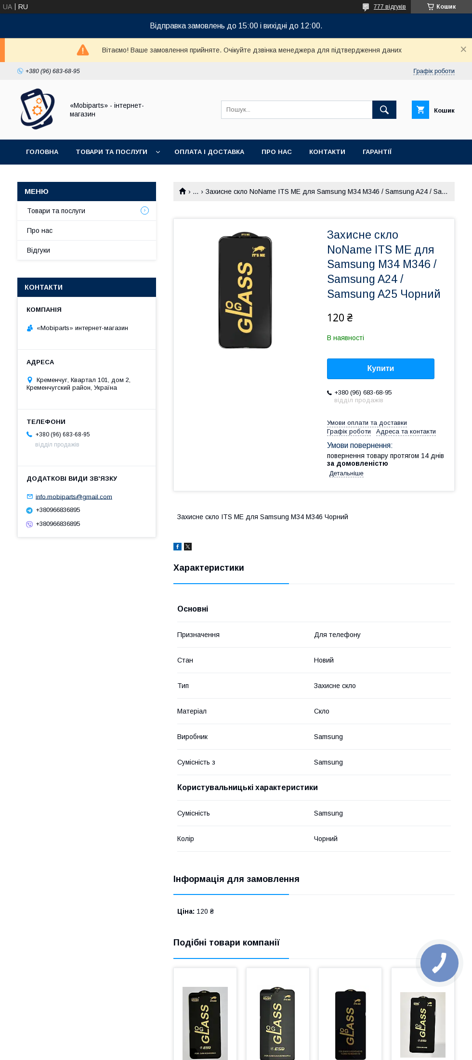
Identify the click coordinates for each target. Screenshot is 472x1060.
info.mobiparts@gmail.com (74, 496)
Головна (42, 151)
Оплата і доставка (209, 151)
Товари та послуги (111, 151)
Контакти (327, 151)
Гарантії (377, 151)
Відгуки (38, 250)
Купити (380, 368)
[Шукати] (384, 110)
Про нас (277, 151)
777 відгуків (390, 6)
